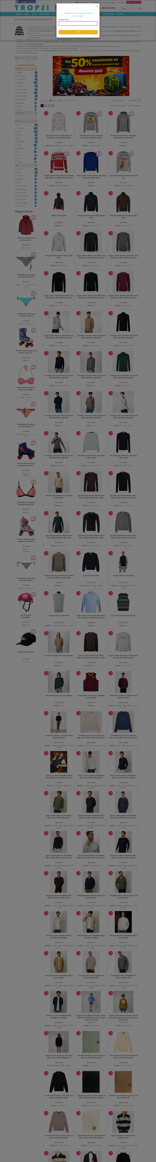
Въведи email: (64, 19)
